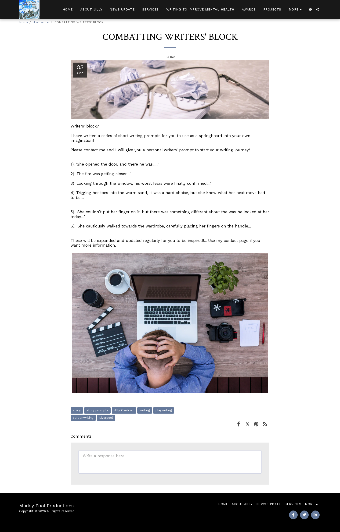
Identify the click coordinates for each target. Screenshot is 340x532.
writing (145, 410)
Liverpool (106, 417)
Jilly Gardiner (124, 410)
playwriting (164, 410)
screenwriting (83, 417)
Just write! (41, 22)
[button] (317, 9)
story (77, 410)
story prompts (97, 410)
